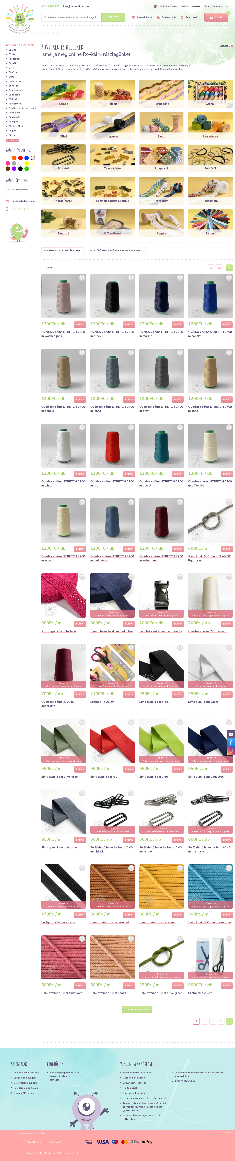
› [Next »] (229, 1021)
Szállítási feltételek (190, 6)
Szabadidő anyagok (24, 1078)
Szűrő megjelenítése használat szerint (116, 250)
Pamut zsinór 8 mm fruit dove (61, 993)
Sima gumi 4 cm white (203, 702)
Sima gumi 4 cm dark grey (59, 847)
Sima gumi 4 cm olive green (60, 777)
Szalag (12, 49)
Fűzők (12, 54)
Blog (206, 6)
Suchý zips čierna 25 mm (58, 922)
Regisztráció (189, 17)
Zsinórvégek (16, 90)
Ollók (12, 67)
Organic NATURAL (23, 1093)
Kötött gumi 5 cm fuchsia (58, 631)
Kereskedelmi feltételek (137, 1073)
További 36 (12, 140)
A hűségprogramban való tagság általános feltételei (64, 1076)
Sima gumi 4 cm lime (153, 777)
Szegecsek (15, 94)
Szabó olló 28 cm (200, 993)
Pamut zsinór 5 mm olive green (160, 993)
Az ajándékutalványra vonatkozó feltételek (141, 1117)
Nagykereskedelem (134, 1093)
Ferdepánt (15, 58)
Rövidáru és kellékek (25, 1088)
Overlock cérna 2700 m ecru (207, 631)
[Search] (83, 17)
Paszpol (13, 121)
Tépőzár (13, 72)
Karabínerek (15, 103)
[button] (21, 189)
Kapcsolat (217, 6)
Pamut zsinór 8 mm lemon (157, 922)
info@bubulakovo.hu (76, 6)
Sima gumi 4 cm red (103, 777)
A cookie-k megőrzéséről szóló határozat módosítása (199, 1074)
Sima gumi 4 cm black (154, 702)
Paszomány (15, 117)
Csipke (12, 130)
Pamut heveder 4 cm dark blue (111, 631)
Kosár (216, 17)
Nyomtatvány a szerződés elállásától (144, 1098)
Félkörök (14, 99)
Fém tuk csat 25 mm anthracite (160, 631)
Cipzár (12, 135)
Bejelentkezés (166, 17)
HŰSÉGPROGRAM (165, 6)
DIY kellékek (16, 126)
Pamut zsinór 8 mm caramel (109, 922)
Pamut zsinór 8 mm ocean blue (209, 922)
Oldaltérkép (34, 1142)
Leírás (80, 324)
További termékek (137, 1009)
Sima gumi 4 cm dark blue (206, 777)
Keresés (113, 17)
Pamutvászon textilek (26, 1073)
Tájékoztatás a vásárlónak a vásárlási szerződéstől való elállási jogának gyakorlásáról (144, 1107)
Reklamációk (130, 1088)
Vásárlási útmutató (134, 1078)
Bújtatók (13, 85)
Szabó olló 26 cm (102, 702)
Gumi (11, 76)
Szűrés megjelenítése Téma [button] (64, 250)
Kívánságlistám (142, 17)
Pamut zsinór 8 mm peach (108, 993)
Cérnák (12, 63)
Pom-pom (14, 112)
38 (221, 1021)
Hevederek (15, 81)
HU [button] (227, 6)
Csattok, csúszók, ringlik (23, 108)
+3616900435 (50, 6)
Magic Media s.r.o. (47, 1153)
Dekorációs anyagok (25, 1083)
